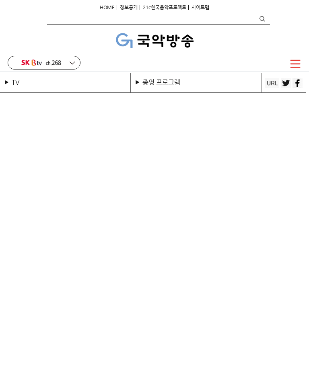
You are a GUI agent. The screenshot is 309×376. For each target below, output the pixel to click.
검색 (262, 18)
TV (17, 82)
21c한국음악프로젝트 (164, 7)
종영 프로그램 (161, 82)
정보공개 (129, 7)
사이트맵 (200, 7)
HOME (107, 7)
